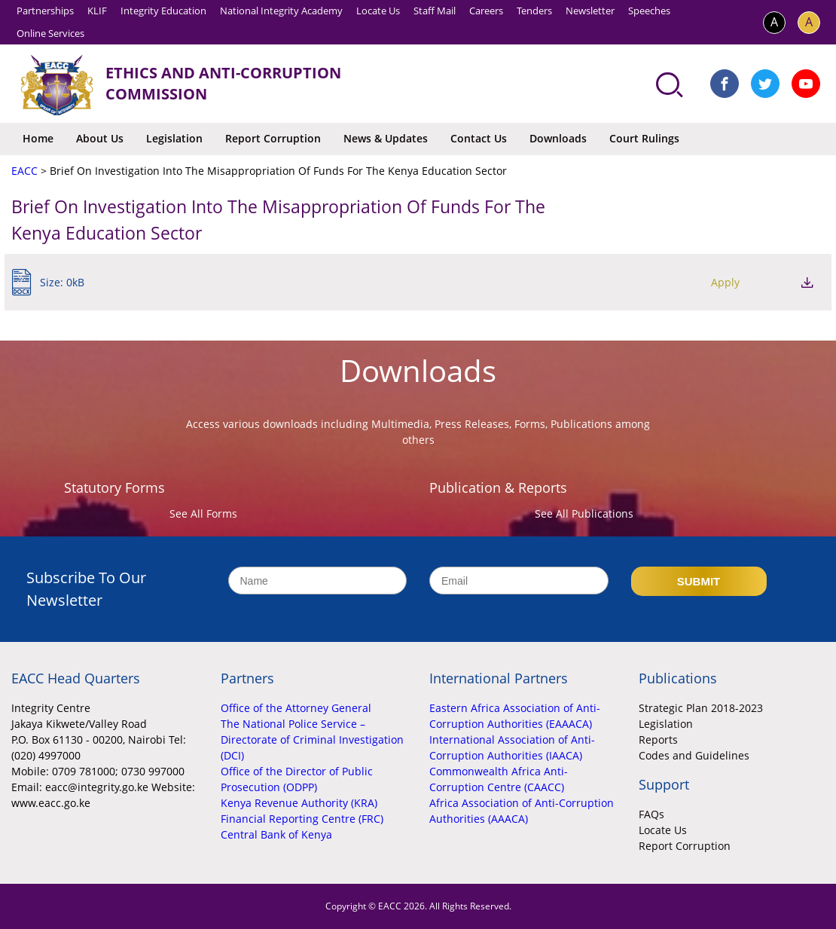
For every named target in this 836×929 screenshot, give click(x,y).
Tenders (534, 10)
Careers (486, 10)
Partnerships (45, 10)
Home (38, 138)
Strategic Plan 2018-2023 (701, 708)
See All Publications (584, 513)
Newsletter (590, 10)
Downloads (558, 138)
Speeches (649, 10)
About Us (100, 138)
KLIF (97, 10)
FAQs (651, 814)
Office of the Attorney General (296, 708)
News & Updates (385, 138)
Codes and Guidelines (694, 755)
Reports (658, 739)
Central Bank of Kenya (276, 834)
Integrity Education (163, 10)
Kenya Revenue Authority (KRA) (299, 803)
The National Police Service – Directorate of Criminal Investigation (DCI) (312, 739)
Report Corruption (273, 138)
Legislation (174, 138)
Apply (725, 282)
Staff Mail (434, 10)
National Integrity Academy (281, 10)
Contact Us (478, 138)
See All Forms (203, 513)
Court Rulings (644, 138)
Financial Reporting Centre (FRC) (302, 818)
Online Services (50, 33)
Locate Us (378, 10)
